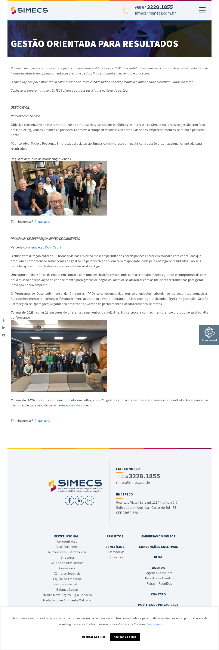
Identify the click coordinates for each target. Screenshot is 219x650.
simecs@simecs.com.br (133, 482)
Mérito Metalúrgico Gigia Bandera (67, 595)
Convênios (116, 557)
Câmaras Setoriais (67, 573)
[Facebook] (3, 320)
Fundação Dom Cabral (46, 247)
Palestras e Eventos (159, 578)
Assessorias (116, 552)
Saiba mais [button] (155, 624)
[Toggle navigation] (202, 10)
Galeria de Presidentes (67, 563)
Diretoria (67, 557)
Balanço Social (67, 589)
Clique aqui (42, 221)
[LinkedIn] (3, 328)
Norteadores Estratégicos (67, 552)
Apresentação (67, 541)
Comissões (67, 568)
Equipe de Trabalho (67, 579)
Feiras (151, 583)
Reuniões (165, 583)
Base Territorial (67, 546)
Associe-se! (209, 334)
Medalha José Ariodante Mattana (67, 600)
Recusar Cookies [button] (93, 637)
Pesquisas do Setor (67, 584)
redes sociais (66, 405)
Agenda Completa (159, 573)
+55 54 (138, 476)
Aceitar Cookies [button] (125, 637)
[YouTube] (3, 335)
